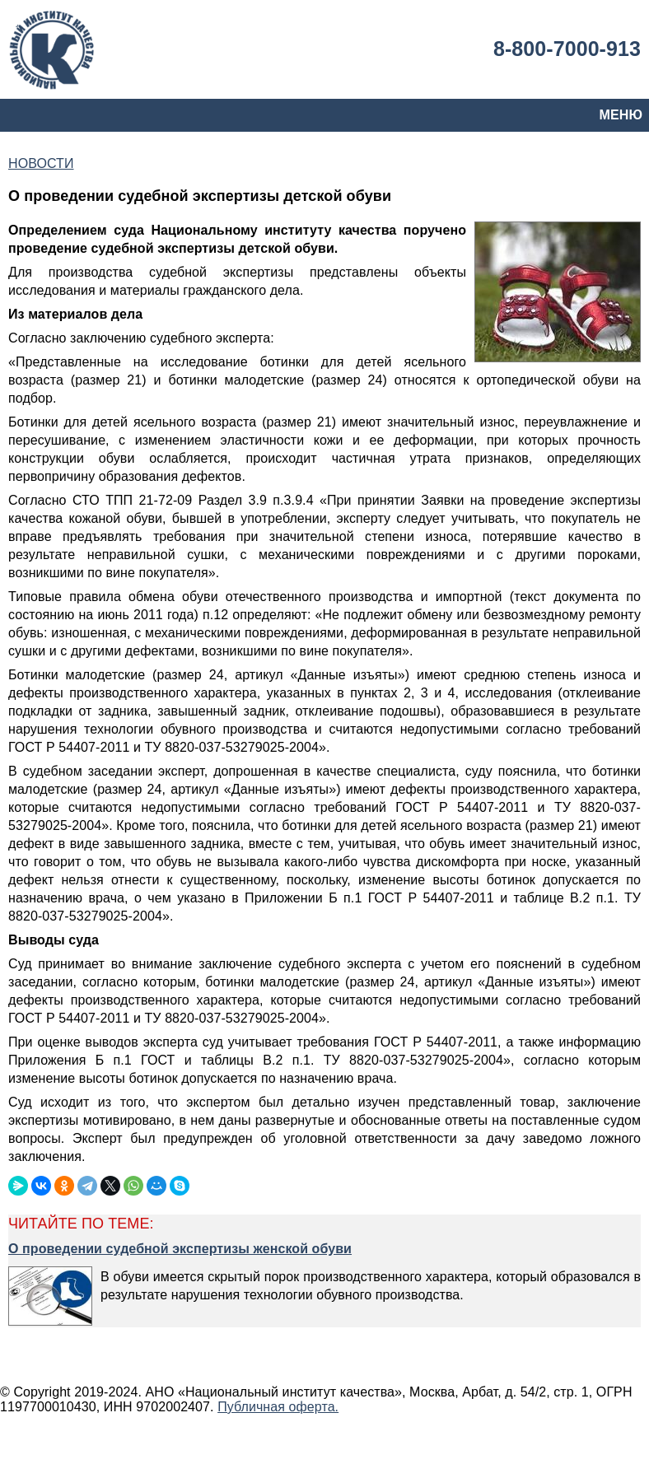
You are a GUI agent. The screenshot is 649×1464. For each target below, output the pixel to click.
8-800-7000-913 (567, 48)
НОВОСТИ (40, 163)
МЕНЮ (621, 115)
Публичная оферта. (278, 1407)
